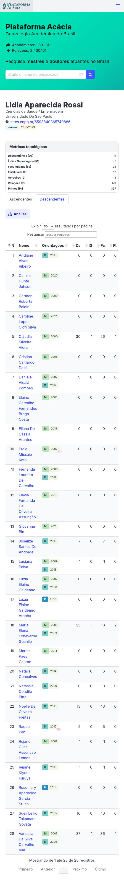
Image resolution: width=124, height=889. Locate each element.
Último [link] (100, 869)
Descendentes (52, 199)
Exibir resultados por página (62, 226)
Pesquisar (35, 234)
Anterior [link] (48, 869)
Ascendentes (20, 199)
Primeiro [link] (25, 869)
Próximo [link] (80, 869)
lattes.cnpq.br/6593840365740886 (40, 122)
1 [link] (64, 869)
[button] (118, 5)
